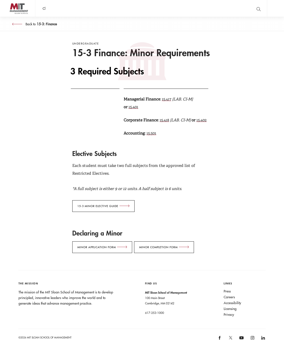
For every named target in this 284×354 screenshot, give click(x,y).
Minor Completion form (158, 247)
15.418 (164, 120)
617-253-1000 (154, 313)
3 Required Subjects (107, 71)
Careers (229, 297)
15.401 (133, 107)
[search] (258, 8)
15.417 (166, 99)
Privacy (229, 314)
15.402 (201, 120)
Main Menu (275, 8)
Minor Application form (96, 247)
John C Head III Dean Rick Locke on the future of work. (128, 8)
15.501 (151, 133)
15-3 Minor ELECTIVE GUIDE (97, 206)
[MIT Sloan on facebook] (220, 339)
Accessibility (232, 303)
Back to (41, 24)
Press (227, 291)
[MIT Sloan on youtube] (240, 340)
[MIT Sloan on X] (230, 339)
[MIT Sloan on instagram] (252, 339)
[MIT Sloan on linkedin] (263, 339)
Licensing (230, 309)
